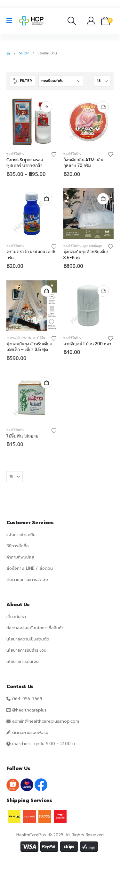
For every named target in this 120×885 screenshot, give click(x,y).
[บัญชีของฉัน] (91, 21)
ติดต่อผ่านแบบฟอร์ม (30, 732)
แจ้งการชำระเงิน (21, 535)
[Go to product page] (31, 121)
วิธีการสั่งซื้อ (17, 546)
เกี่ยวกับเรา (16, 617)
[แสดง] (102, 81)
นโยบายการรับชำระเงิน (26, 650)
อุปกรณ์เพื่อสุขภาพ (95, 246)
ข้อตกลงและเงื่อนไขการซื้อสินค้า (34, 628)
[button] (72, 21)
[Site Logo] (31, 21)
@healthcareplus (29, 710)
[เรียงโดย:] (60, 81)
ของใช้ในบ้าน (15, 154)
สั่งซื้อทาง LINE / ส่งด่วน (29, 568)
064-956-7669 (27, 699)
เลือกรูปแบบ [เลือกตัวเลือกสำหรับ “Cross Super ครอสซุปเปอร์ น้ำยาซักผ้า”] (46, 107)
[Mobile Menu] (11, 20)
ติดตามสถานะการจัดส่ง (27, 579)
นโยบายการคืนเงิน (22, 661)
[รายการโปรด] (81, 21)
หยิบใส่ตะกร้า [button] (103, 107)
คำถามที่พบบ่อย (20, 557)
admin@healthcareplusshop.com (45, 721)
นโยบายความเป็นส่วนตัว (27, 639)
